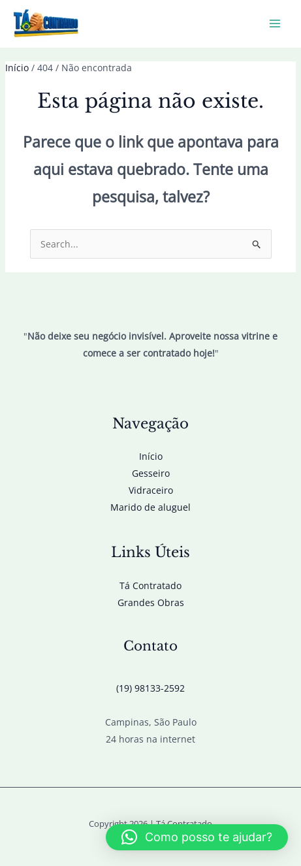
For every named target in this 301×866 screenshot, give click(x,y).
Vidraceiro (151, 490)
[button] (197, 837)
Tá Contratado (150, 585)
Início (151, 456)
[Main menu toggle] (274, 23)
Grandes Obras (151, 602)
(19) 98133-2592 (150, 688)
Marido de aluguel (150, 507)
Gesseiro (151, 473)
